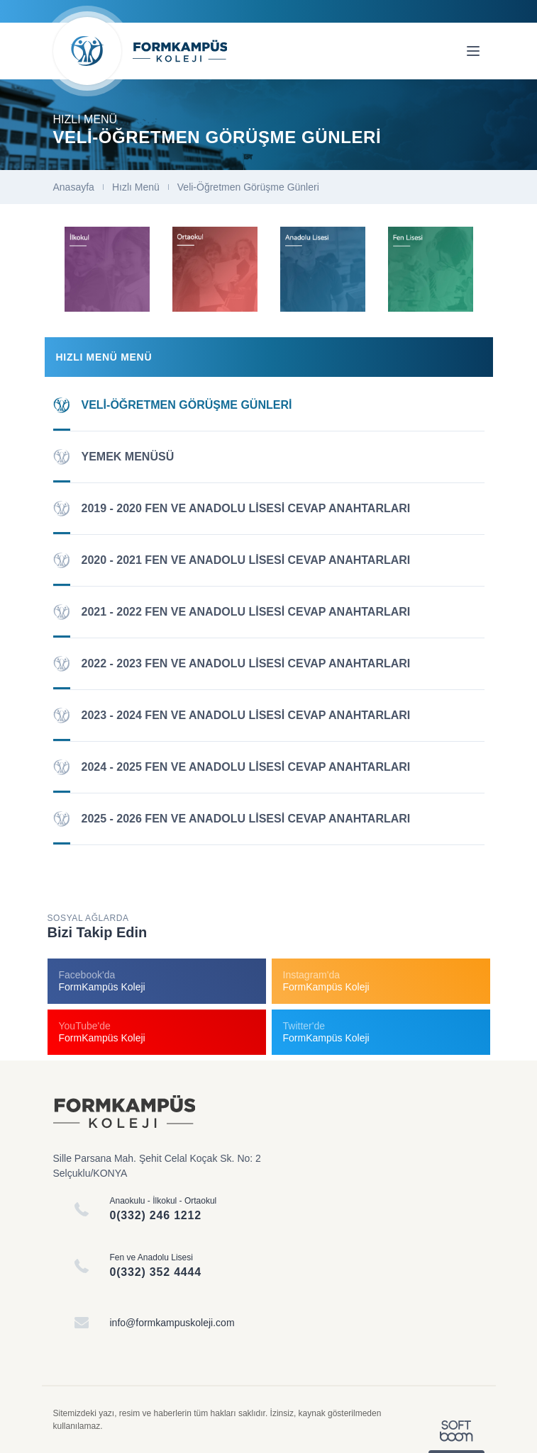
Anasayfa (73, 187)
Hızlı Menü (136, 187)
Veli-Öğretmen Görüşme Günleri (248, 187)
